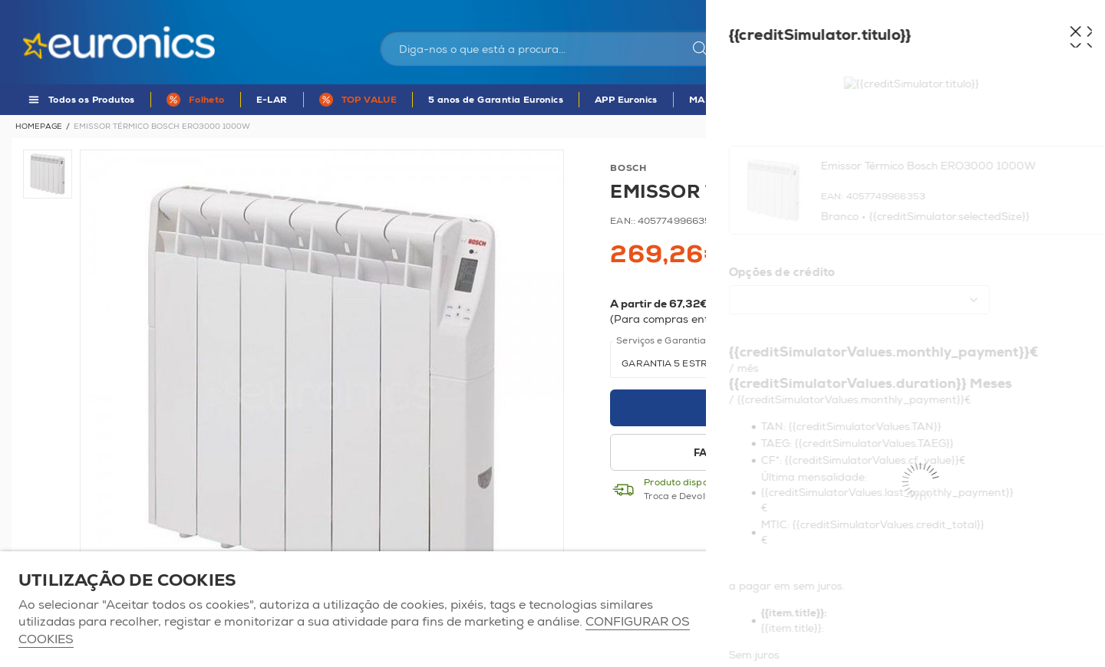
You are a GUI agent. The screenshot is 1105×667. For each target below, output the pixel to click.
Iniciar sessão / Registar (874, 50)
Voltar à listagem (1049, 126)
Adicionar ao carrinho (840, 408)
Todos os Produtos (91, 100)
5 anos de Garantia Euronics (495, 100)
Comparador (1055, 11)
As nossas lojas (911, 11)
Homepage (38, 126)
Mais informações (913, 319)
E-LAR (272, 100)
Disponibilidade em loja (958, 453)
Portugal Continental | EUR (800, 11)
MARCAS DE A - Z (732, 100)
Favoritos (984, 11)
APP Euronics (626, 100)
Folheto (207, 100)
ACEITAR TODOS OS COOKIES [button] (813, 609)
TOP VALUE (369, 100)
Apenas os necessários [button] (1001, 609)
